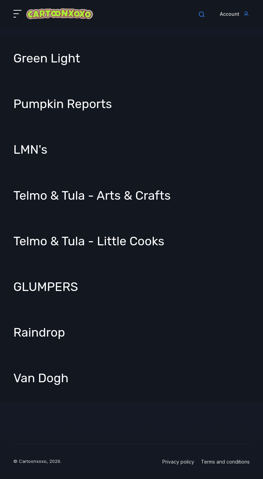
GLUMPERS (45, 286)
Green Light (46, 58)
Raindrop (39, 332)
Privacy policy (178, 462)
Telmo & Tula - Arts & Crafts (92, 195)
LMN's (30, 149)
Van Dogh (40, 378)
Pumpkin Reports (62, 103)
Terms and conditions (225, 462)
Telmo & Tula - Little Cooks (88, 241)
